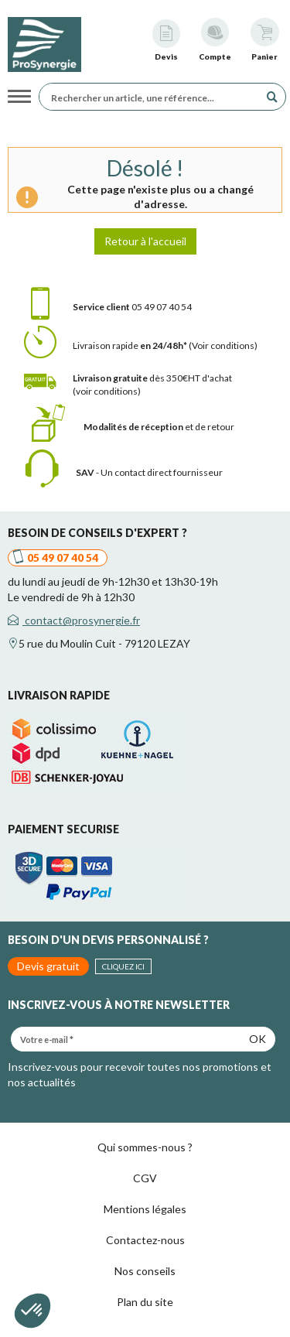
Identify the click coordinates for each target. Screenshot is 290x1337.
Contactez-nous (145, 1239)
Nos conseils (145, 1270)
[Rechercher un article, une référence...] (153, 97)
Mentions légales (145, 1209)
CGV (145, 1178)
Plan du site (145, 1301)
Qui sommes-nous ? (145, 1147)
